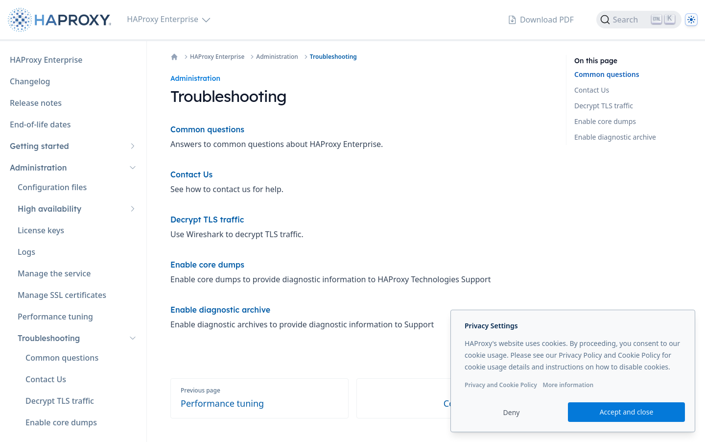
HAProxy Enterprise (217, 57)
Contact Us (591, 90)
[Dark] (691, 19)
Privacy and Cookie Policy (501, 385)
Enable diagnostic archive (615, 137)
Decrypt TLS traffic (603, 105)
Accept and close (627, 412)
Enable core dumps (605, 121)
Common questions (606, 74)
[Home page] (61, 20)
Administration (277, 57)
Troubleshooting (333, 57)
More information (567, 385)
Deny (511, 412)
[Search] (639, 19)
